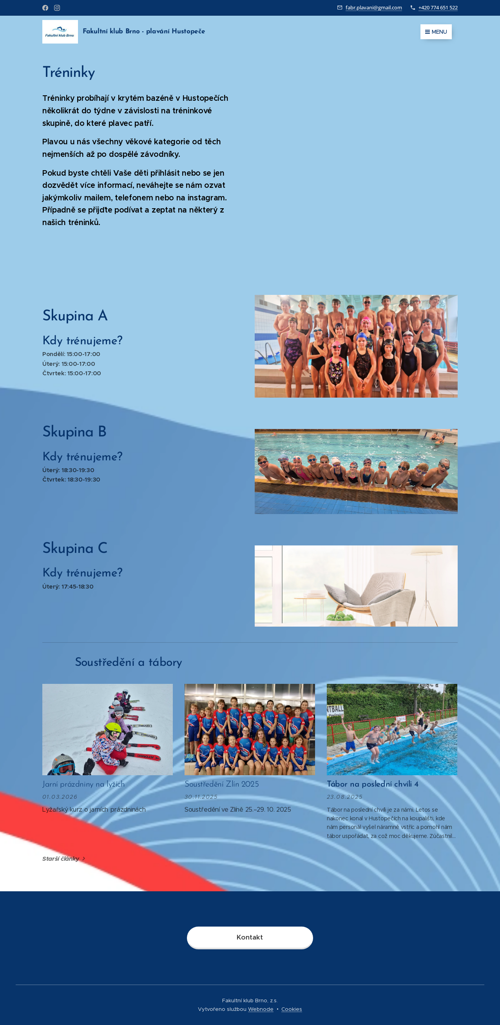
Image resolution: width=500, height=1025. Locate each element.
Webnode (261, 1009)
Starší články (60, 858)
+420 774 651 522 (438, 7)
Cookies (291, 1009)
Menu (436, 31)
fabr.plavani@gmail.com (374, 7)
